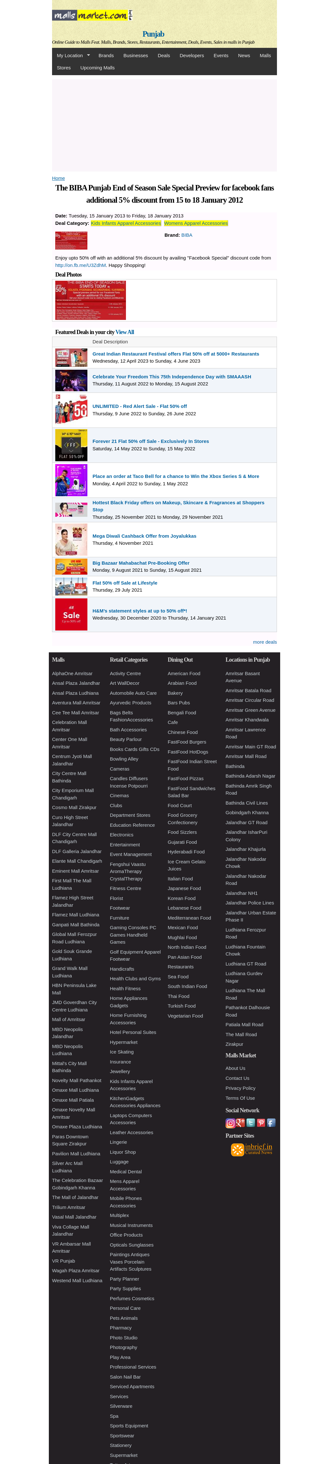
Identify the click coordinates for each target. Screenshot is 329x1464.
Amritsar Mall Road (246, 756)
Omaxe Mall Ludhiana (75, 1090)
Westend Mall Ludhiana (77, 1280)
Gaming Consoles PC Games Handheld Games (133, 935)
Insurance (120, 1061)
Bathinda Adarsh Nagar (250, 776)
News (244, 55)
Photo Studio (124, 1337)
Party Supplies (125, 1288)
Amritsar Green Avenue (251, 710)
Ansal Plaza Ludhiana (75, 693)
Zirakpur (234, 1044)
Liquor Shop (123, 1152)
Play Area (120, 1357)
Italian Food (180, 878)
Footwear (120, 908)
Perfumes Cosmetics (132, 1298)
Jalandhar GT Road (247, 822)
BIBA (187, 235)
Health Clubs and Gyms (135, 978)
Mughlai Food (182, 937)
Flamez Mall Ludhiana (75, 914)
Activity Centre (125, 673)
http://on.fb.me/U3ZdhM (80, 265)
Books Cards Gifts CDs (134, 749)
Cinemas (119, 795)
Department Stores (130, 815)
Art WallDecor (124, 683)
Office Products (126, 1235)
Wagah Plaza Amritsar (76, 1270)
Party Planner (124, 1279)
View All (124, 332)
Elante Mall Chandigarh (77, 861)
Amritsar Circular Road (250, 700)
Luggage (119, 1161)
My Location (71, 55)
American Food (184, 673)
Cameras (119, 769)
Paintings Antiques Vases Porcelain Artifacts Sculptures (130, 1262)
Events (221, 55)
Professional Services (133, 1367)
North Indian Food (187, 947)
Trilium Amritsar (68, 1207)
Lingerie (118, 1142)
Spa (114, 1416)
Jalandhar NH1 (242, 893)
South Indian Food (187, 986)
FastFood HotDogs (188, 751)
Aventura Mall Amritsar (76, 702)
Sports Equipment (129, 1425)
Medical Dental (126, 1171)
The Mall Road (241, 1034)
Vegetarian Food (185, 1016)
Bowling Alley (124, 759)
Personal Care (125, 1308)
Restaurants (181, 966)
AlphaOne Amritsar (72, 673)
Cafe (173, 722)
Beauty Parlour (126, 739)
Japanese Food (184, 888)
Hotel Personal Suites (133, 1032)
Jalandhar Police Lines (250, 902)
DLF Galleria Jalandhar (77, 851)
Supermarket (124, 1455)
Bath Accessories (128, 729)
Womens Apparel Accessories (196, 223)
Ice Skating (122, 1051)
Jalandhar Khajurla (246, 849)
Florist (116, 898)
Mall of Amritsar (68, 1019)
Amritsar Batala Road (248, 690)
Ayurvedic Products (130, 702)
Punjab (153, 34)
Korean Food (182, 898)
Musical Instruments (131, 1225)
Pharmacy (121, 1327)
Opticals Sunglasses (132, 1245)
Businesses (135, 55)
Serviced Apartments (132, 1386)
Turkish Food (182, 1006)
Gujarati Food (182, 842)
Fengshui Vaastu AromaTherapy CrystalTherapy (128, 871)
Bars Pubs (179, 702)
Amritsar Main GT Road (251, 746)
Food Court (180, 805)
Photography (123, 1347)
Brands (106, 55)
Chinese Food (183, 732)
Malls (265, 55)
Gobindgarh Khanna (247, 812)
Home (58, 178)
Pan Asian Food (185, 957)
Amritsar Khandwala (247, 719)
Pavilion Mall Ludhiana (76, 1153)
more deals (265, 642)
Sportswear (122, 1435)
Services (119, 1396)
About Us (235, 1068)
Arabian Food (182, 683)
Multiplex (119, 1215)
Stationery (121, 1445)
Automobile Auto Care (133, 693)
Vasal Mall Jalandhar (74, 1217)
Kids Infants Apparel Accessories (126, 223)
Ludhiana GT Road (246, 963)
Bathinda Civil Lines (247, 803)
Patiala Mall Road (244, 1024)
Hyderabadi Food (186, 851)
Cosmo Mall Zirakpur (74, 807)
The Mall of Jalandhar (75, 1197)
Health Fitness (125, 988)
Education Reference (132, 825)
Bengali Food (182, 712)
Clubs (116, 805)
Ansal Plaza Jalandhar (76, 683)
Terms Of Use (240, 1098)
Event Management (131, 854)
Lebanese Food (184, 908)
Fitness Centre (125, 888)
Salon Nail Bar (125, 1377)
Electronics (121, 834)
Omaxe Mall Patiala (73, 1100)
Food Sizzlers (182, 832)
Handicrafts (122, 969)
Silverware (121, 1406)
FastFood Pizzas (186, 778)
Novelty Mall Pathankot (76, 1080)
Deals (164, 55)
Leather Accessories (131, 1132)
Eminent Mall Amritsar (75, 871)
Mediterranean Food (189, 918)
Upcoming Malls (97, 67)
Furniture (119, 918)
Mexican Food (183, 927)
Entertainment (125, 844)
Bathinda (235, 766)
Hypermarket (124, 1042)
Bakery (175, 693)
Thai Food (179, 996)
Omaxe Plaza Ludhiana (77, 1126)
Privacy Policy (240, 1088)
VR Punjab (63, 1261)
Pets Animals (124, 1318)
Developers (192, 55)
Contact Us (237, 1078)
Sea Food (178, 976)
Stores (64, 67)
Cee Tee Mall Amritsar (75, 712)
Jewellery (120, 1071)
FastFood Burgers (187, 742)
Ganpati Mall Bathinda (76, 924)
